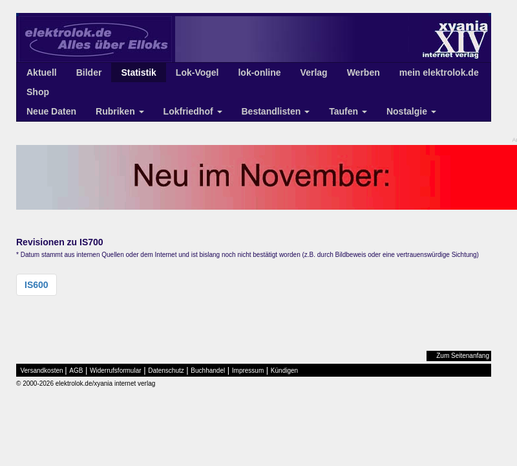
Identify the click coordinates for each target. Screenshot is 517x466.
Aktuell (41, 72)
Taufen (348, 111)
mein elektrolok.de (439, 72)
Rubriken (120, 111)
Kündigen (284, 370)
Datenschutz (166, 370)
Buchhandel (208, 370)
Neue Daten (51, 111)
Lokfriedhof (193, 111)
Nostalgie (411, 111)
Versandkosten (42, 370)
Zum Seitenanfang (462, 355)
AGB (76, 370)
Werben (363, 72)
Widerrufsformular (115, 370)
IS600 (36, 285)
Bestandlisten (276, 111)
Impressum (248, 370)
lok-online (259, 72)
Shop (37, 92)
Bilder (89, 72)
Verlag (314, 72)
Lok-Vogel (197, 72)
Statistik (138, 72)
